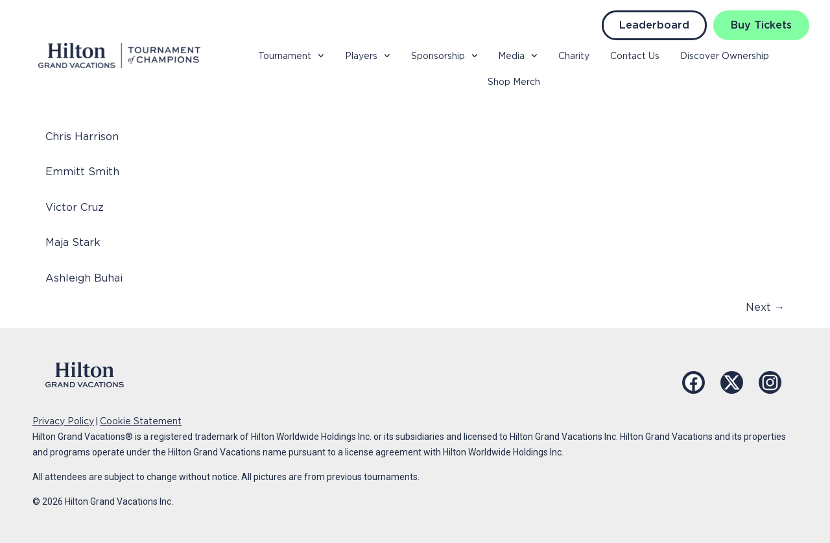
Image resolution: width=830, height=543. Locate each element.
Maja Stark (73, 242)
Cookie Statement (141, 421)
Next (765, 307)
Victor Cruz (74, 207)
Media (518, 56)
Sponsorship (444, 56)
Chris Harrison (82, 136)
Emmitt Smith (82, 171)
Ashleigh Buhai (84, 278)
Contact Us (634, 56)
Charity (573, 56)
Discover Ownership (724, 56)
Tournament (291, 56)
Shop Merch (514, 82)
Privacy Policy (63, 421)
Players (367, 56)
